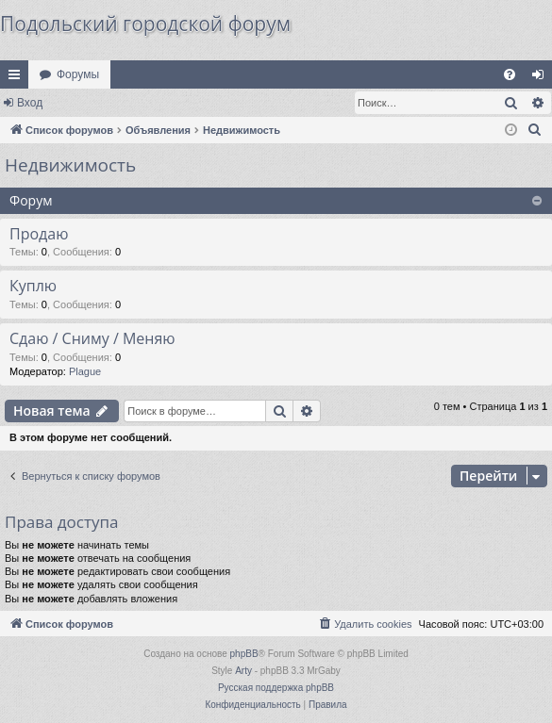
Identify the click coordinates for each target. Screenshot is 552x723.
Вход (29, 102)
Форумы (78, 74)
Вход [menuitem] (542, 78)
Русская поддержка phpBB (276, 687)
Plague (85, 371)
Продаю (38, 233)
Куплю (33, 285)
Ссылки (18, 78)
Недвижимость (70, 165)
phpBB (244, 654)
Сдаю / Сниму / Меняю (92, 338)
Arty (243, 670)
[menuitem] (509, 74)
